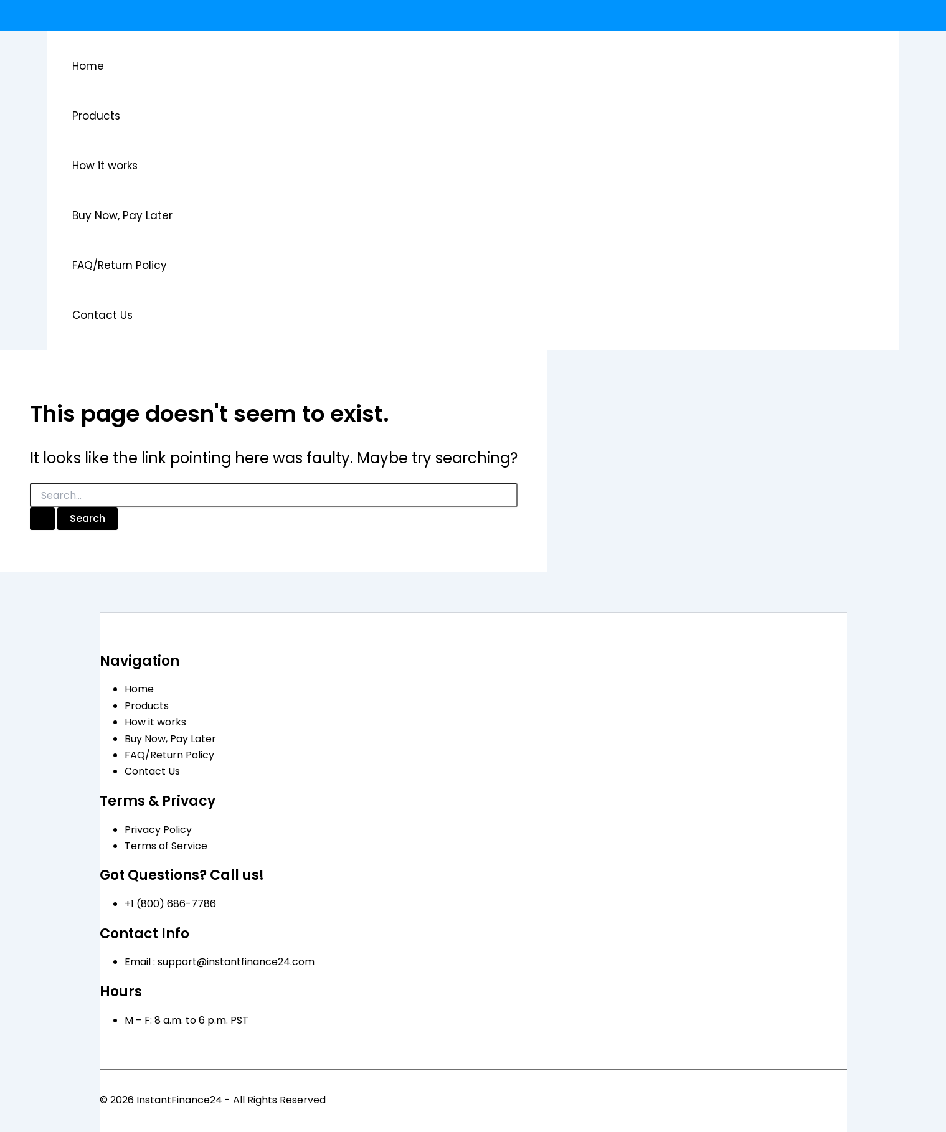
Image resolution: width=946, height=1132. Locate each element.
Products (96, 115)
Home (88, 66)
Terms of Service (166, 846)
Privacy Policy (158, 830)
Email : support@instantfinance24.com (220, 962)
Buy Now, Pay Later (122, 215)
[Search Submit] (42, 518)
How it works (105, 165)
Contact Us (102, 315)
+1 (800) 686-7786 (170, 904)
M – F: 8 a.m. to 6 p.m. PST (186, 1020)
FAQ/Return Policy (119, 265)
